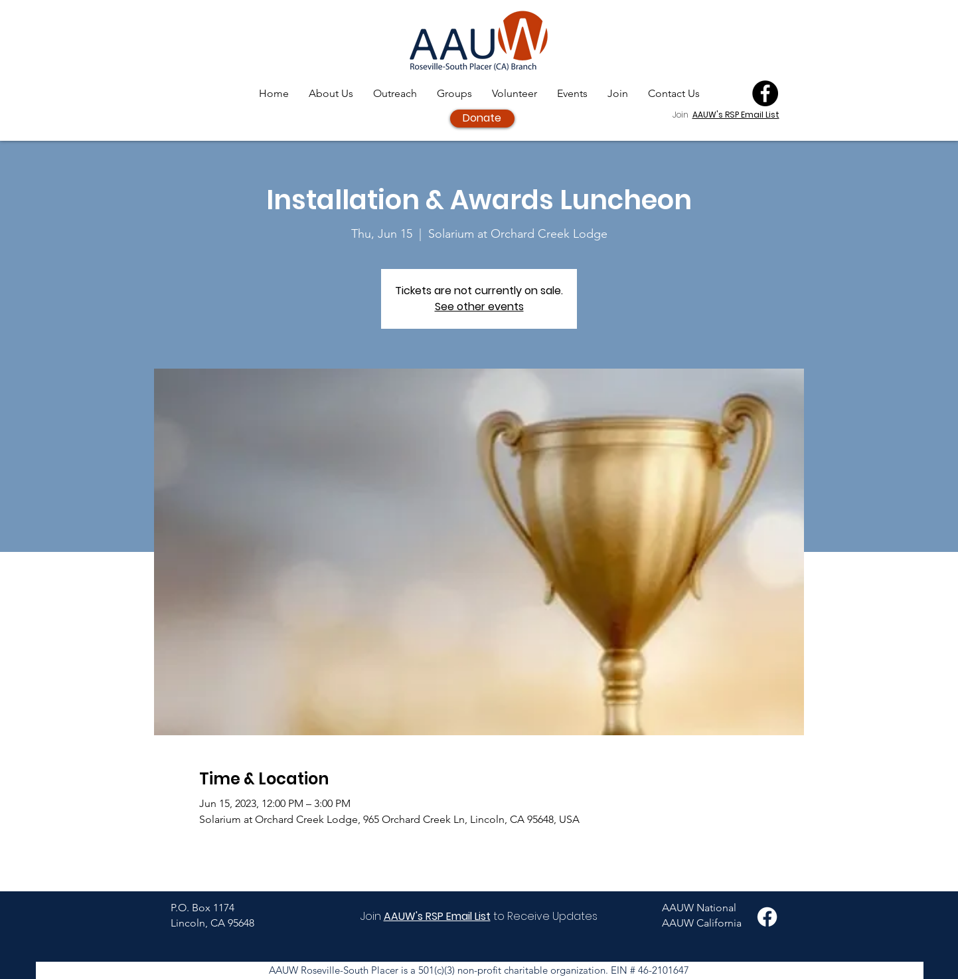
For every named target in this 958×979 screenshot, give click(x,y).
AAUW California (702, 923)
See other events (479, 306)
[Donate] (482, 119)
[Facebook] (765, 93)
